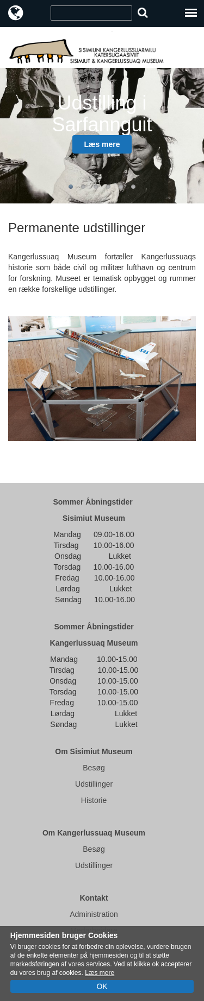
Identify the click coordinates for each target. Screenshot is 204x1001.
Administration (94, 914)
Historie (94, 800)
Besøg (93, 767)
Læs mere (102, 144)
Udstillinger (94, 784)
